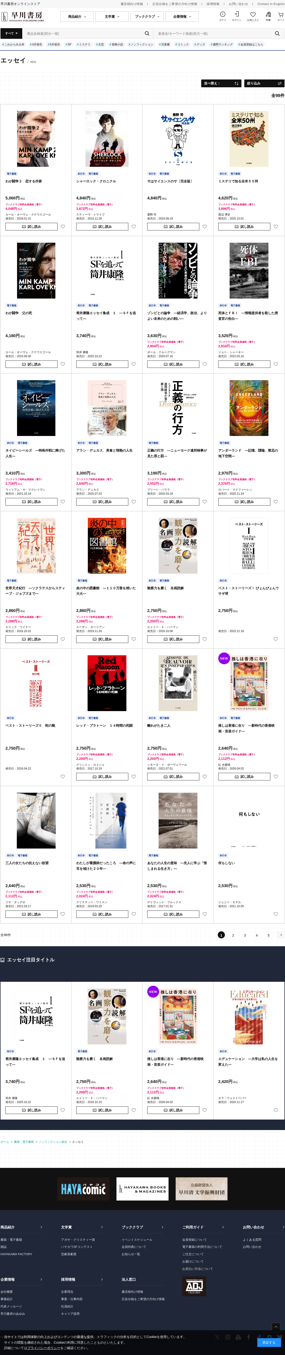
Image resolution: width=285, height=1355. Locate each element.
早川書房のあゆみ (12, 1313)
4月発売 (37, 44)
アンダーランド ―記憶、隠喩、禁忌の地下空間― (248, 453)
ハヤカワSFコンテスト (77, 1247)
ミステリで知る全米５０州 (238, 181)
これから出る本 (14, 44)
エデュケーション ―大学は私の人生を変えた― (248, 1061)
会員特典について (134, 1247)
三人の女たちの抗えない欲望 (27, 863)
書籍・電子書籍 (11, 1239)
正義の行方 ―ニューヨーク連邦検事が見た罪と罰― (177, 453)
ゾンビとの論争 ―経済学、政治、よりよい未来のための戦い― (177, 316)
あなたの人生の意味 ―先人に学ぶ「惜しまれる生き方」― (177, 866)
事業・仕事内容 (72, 1299)
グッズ (200, 44)
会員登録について (194, 1239)
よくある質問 (252, 1239)
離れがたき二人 (158, 725)
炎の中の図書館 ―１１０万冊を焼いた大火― (106, 591)
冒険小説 (117, 44)
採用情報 (213, 4)
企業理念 (67, 1291)
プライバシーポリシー (43, 1348)
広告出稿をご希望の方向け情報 (174, 4)
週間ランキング (223, 44)
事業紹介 (6, 1299)
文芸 (101, 44)
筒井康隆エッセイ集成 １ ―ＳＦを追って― (106, 316)
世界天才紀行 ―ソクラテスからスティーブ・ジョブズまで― (35, 591)
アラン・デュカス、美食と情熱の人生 (104, 450)
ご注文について (193, 1254)
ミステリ (84, 44)
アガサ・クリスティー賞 (78, 1239)
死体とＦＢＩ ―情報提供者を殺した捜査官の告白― (248, 316)
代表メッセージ (11, 1306)
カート (281, 20)
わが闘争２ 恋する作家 (23, 181)
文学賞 (66, 1227)
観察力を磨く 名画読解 (165, 588)
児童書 (165, 44)
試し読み (34, 227)
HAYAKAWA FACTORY (16, 1254)
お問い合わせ (238, 4)
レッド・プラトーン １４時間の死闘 (104, 725)
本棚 (268, 20)
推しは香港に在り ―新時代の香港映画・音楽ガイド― (246, 728)
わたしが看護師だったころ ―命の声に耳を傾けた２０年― (106, 866)
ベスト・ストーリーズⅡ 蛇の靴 (30, 725)
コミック (183, 44)
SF (69, 44)
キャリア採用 (70, 1313)
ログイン (236, 20)
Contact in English (271, 4)
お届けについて (193, 1261)
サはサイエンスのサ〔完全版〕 (170, 181)
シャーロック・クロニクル (96, 181)
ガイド (222, 20)
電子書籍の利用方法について (202, 1247)
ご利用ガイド (193, 1227)
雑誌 (3, 1247)
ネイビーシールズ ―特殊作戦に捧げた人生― (35, 453)
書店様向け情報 (132, 4)
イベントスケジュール (137, 1239)
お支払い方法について (197, 1269)
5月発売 (55, 44)
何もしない (226, 863)
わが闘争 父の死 (18, 313)
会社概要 (6, 1291)
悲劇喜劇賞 (68, 1254)
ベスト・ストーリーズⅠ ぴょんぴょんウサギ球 (248, 591)
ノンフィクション (142, 44)
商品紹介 (7, 1227)
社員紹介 (67, 1306)
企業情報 (7, 1279)
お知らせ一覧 (131, 1254)
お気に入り (253, 20)
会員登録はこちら (251, 44)
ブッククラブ (132, 1227)
